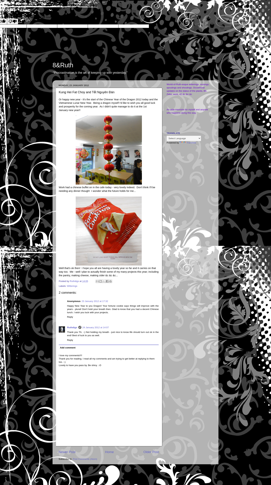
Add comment (68, 347)
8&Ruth (63, 65)
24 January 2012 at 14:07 (95, 327)
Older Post (151, 452)
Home (109, 452)
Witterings (72, 286)
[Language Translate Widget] (184, 138)
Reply (70, 317)
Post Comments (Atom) (85, 459)
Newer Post (67, 452)
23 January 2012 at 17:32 (95, 301)
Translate (188, 142)
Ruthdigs (72, 327)
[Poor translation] (12, 21)
